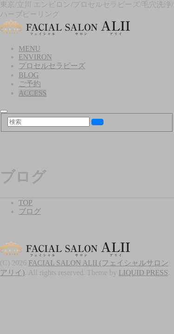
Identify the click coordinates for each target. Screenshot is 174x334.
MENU (29, 48)
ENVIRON (35, 57)
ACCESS (32, 93)
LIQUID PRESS (143, 272)
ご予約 (30, 84)
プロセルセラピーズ (52, 66)
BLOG (29, 75)
